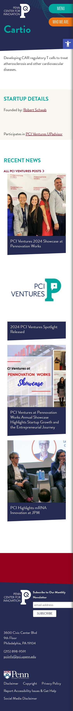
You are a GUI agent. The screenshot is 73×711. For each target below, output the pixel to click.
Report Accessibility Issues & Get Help (30, 690)
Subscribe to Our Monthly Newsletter (49, 595)
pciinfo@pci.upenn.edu (20, 656)
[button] (68, 44)
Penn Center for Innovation (17, 11)
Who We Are (61, 22)
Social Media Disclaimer (20, 698)
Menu (61, 8)
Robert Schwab (35, 110)
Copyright (30, 683)
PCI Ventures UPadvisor (44, 134)
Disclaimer (11, 683)
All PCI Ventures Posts (22, 171)
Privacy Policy (51, 683)
